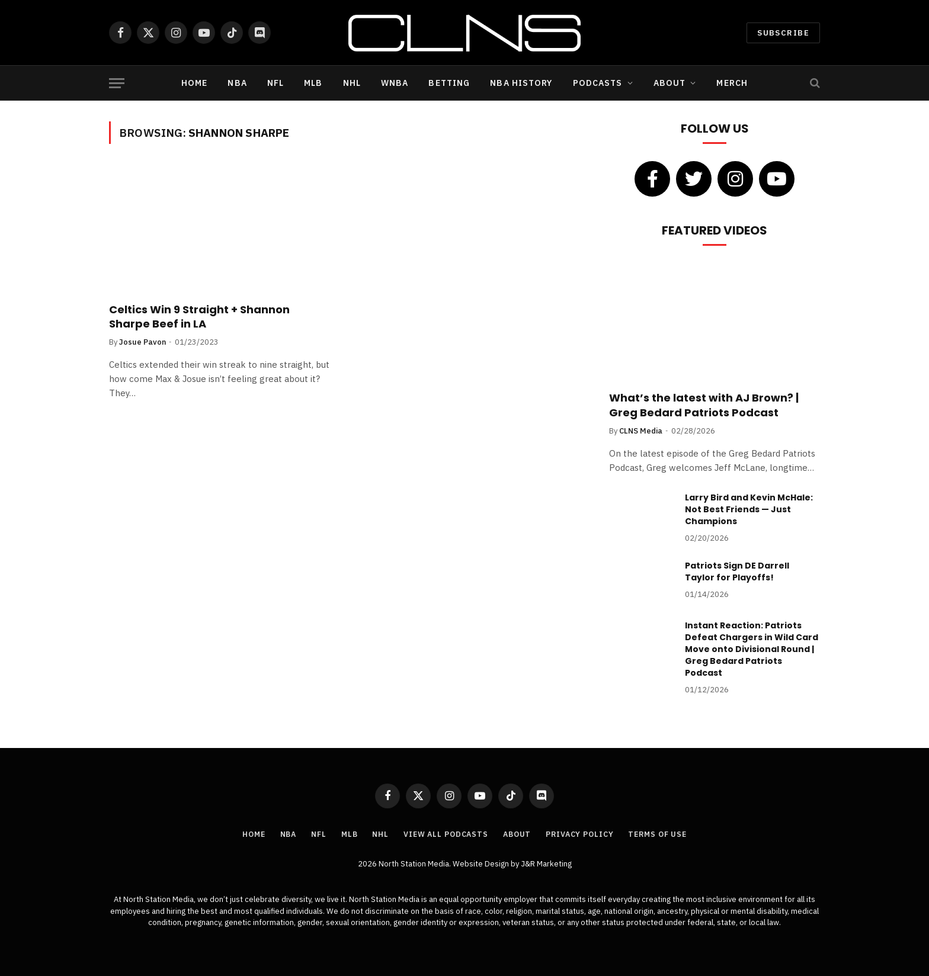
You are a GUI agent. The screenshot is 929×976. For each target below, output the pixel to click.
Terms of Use (664, 834)
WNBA (394, 83)
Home (194, 83)
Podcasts (598, 83)
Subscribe (783, 33)
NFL (275, 83)
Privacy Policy (583, 834)
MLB (313, 83)
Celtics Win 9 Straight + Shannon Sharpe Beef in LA (199, 317)
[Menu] (116, 83)
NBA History (521, 83)
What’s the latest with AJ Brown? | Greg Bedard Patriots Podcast (704, 405)
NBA (237, 83)
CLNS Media (640, 431)
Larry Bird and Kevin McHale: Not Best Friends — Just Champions (749, 509)
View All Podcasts (444, 834)
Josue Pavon (142, 342)
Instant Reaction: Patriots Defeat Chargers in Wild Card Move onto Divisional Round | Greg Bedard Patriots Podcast (751, 649)
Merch (732, 83)
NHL (352, 83)
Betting (449, 83)
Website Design (482, 864)
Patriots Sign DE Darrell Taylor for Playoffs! (737, 571)
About (669, 83)
